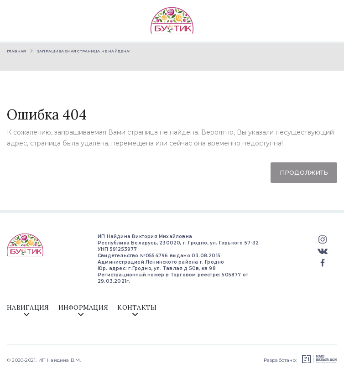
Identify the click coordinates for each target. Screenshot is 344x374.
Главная (16, 51)
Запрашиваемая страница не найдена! (83, 51)
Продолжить (304, 172)
